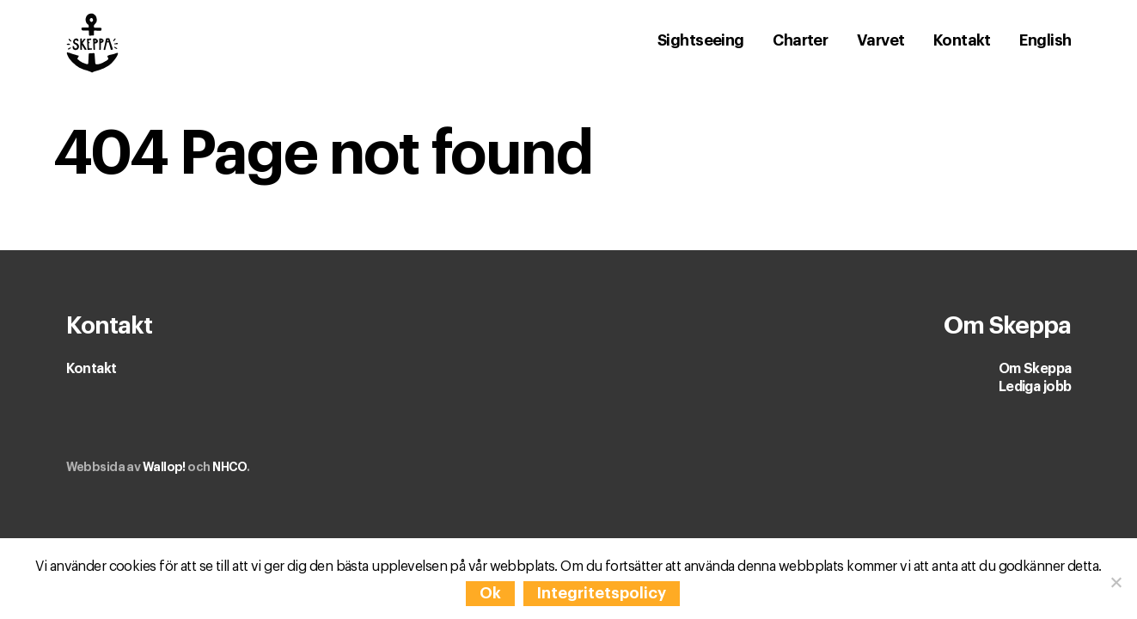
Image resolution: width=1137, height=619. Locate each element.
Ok (490, 593)
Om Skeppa (1035, 369)
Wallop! (164, 467)
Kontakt (91, 369)
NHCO (229, 467)
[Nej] (1115, 582)
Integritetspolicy (601, 593)
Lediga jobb (1035, 387)
